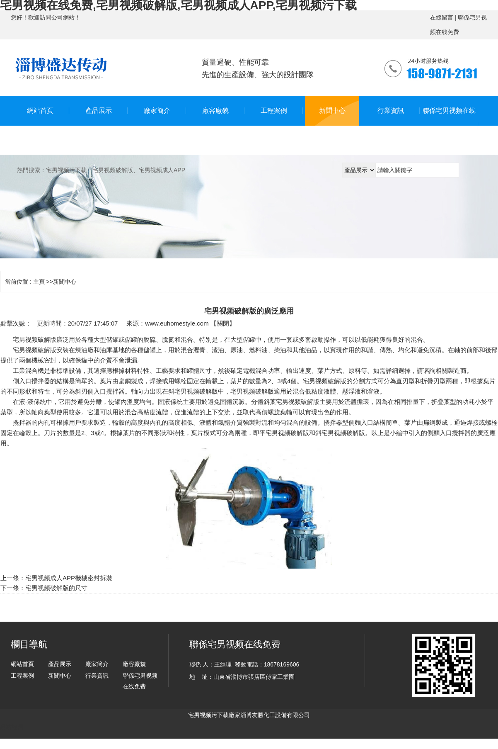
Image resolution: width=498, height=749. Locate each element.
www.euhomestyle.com (176, 323)
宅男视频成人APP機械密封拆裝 (68, 577)
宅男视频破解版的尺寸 (56, 587)
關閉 (223, 323)
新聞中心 (64, 281)
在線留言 (441, 17)
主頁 (39, 281)
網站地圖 (11, 726)
